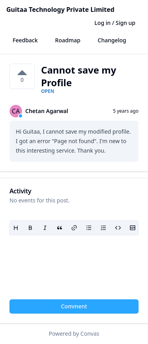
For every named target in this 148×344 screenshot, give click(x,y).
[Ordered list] (103, 228)
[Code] (118, 228)
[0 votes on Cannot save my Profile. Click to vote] (22, 76)
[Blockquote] (59, 228)
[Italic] (45, 228)
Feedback (25, 40)
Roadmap (68, 40)
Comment (74, 306)
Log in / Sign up (114, 22)
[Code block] (132, 228)
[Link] (74, 228)
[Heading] (15, 228)
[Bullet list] (88, 228)
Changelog (112, 40)
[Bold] (30, 228)
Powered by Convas (74, 333)
